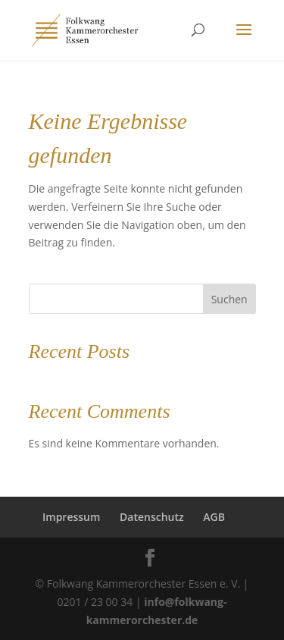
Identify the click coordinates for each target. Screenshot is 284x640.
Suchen (229, 299)
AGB (214, 517)
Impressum (71, 517)
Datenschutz (152, 517)
